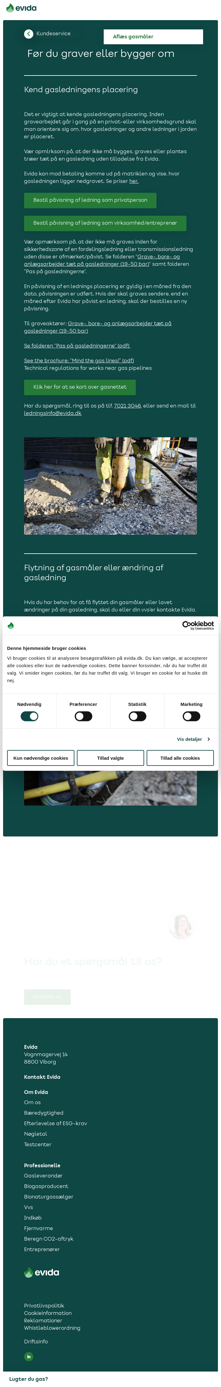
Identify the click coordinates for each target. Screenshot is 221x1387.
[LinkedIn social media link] (28, 1356)
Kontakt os (47, 997)
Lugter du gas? (28, 1379)
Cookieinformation (48, 1313)
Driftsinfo (36, 1342)
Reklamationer (43, 1321)
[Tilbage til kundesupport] (53, 34)
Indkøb (33, 1218)
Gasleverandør (43, 1176)
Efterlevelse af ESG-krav (55, 1123)
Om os (32, 1102)
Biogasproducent (46, 1186)
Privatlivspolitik (44, 1306)
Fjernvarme (38, 1228)
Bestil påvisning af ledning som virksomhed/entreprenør (105, 223)
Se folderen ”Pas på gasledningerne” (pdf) (77, 346)
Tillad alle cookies (180, 757)
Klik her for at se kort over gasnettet (80, 387)
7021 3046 (127, 406)
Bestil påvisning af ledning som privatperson (90, 200)
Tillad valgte (110, 757)
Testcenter (38, 1145)
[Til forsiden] (21, 9)
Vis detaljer (189, 739)
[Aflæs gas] (158, 36)
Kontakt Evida (42, 1077)
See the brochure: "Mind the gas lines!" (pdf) (79, 361)
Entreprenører (42, 1249)
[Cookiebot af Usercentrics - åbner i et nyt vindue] (187, 625)
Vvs (28, 1207)
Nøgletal (35, 1134)
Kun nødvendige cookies (40, 757)
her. (134, 181)
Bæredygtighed (44, 1113)
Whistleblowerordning (52, 1328)
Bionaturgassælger (48, 1197)
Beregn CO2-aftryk (48, 1239)
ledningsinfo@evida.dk (52, 413)
